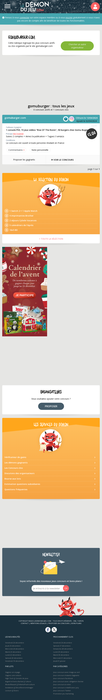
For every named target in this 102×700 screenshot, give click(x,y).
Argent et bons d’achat (14, 681)
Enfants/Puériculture (26, 684)
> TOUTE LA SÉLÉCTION (51, 238)
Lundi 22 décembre (13, 655)
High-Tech (9, 678)
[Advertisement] (51, 79)
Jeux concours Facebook (63, 678)
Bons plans (76, 623)
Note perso (40, 149)
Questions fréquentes (15, 489)
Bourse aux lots (12, 478)
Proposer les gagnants (24, 159)
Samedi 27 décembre (61, 646)
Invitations (9, 687)
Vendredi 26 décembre (14, 643)
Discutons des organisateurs (19, 473)
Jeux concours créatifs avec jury (66, 687)
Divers (16, 690)
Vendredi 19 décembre (14, 661)
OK (65, 588)
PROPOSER (51, 406)
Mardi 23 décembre (13, 652)
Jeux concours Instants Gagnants (66, 675)
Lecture (8, 690)
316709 (94, 126)
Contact (25, 623)
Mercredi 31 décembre (62, 658)
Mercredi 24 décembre (14, 649)
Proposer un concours (58, 623)
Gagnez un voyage (12, 672)
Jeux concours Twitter (62, 690)
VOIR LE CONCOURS (62, 159)
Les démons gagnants (16, 462)
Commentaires (16, 149)
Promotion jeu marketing (63, 694)
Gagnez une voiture (13, 675)
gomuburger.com (15, 117)
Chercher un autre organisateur (77, 46)
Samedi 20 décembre (13, 658)
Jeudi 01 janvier (59, 661)
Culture (28, 681)
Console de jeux (21, 678)
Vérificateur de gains (15, 457)
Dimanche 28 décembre (63, 649)
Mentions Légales (38, 623)
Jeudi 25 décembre (12, 646)
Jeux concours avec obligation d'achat (68, 681)
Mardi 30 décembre (61, 655)
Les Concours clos (13, 468)
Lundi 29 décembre (61, 652)
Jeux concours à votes (62, 684)
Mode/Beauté (10, 684)
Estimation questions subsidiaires (22, 484)
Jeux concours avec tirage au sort (66, 672)
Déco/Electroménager (24, 687)
